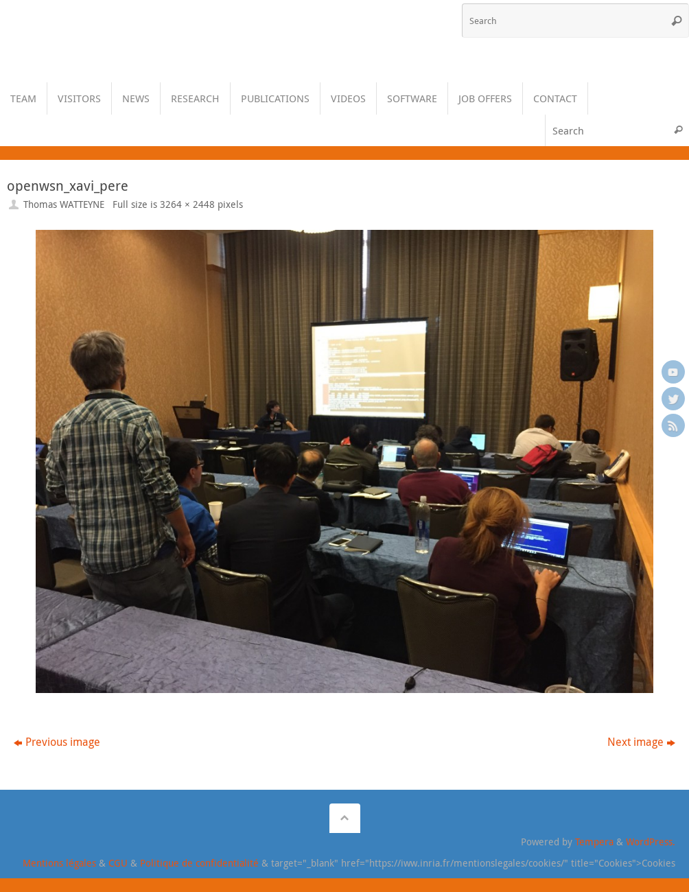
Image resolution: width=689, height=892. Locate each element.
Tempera (594, 841)
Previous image (57, 741)
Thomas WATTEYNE (63, 204)
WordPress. (650, 841)
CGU (118, 862)
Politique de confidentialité (199, 862)
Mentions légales (59, 862)
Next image (641, 741)
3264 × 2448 (187, 204)
